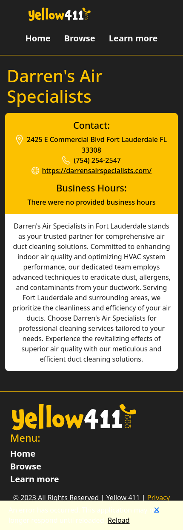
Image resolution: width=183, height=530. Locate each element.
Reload (119, 520)
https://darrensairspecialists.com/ (97, 170)
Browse (79, 38)
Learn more (133, 38)
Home (37, 38)
